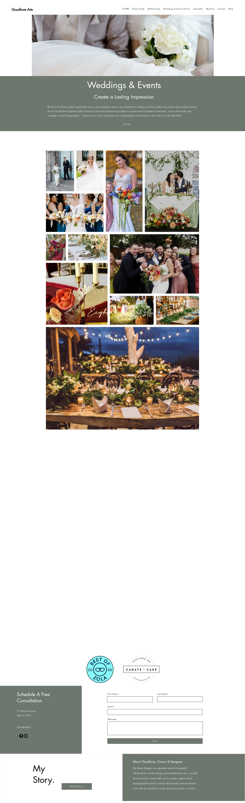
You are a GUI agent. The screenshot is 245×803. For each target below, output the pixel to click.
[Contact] (127, 124)
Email (110, 707)
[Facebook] (21, 736)
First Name (112, 694)
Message (112, 719)
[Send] (155, 741)
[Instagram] (26, 736)
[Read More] (77, 786)
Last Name (162, 694)
